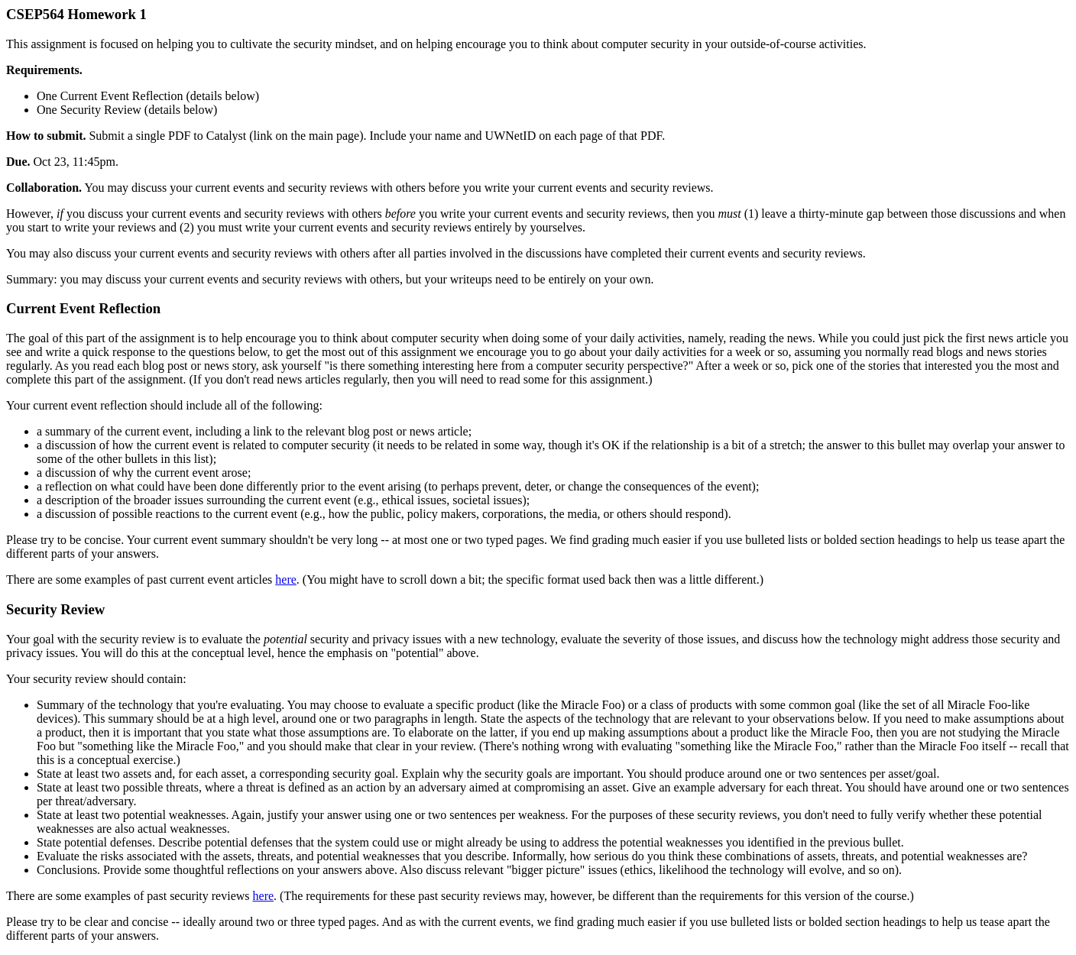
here (286, 579)
